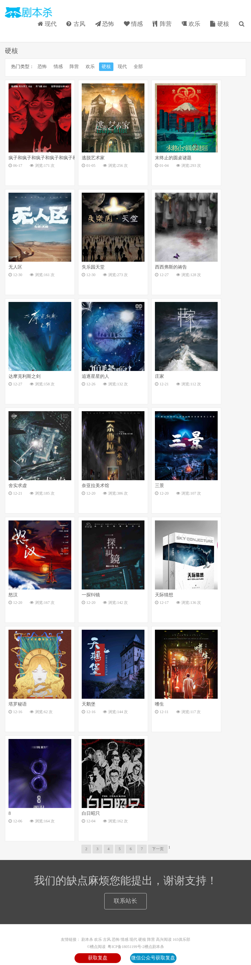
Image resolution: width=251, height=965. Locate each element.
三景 (159, 485)
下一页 (158, 849)
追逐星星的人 (95, 376)
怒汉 (13, 594)
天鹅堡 (88, 704)
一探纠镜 (91, 594)
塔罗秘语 (17, 704)
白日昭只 (91, 813)
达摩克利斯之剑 (24, 376)
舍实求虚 (17, 485)
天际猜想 (164, 594)
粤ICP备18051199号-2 (125, 946)
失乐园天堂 (93, 267)
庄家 (159, 376)
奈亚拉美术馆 (95, 485)
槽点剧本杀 (154, 946)
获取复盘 (98, 957)
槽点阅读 (28, 12)
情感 (133, 24)
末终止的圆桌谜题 (173, 157)
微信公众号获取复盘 (153, 957)
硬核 (219, 24)
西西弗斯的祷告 (171, 267)
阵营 (162, 24)
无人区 (15, 267)
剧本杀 (87, 939)
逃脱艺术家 (93, 157)
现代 (47, 24)
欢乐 (190, 24)
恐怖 (104, 24)
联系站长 (125, 901)
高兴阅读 (164, 939)
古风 (75, 24)
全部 (138, 66)
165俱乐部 (181, 939)
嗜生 (159, 704)
